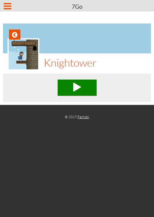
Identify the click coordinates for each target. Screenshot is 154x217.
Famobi (83, 117)
